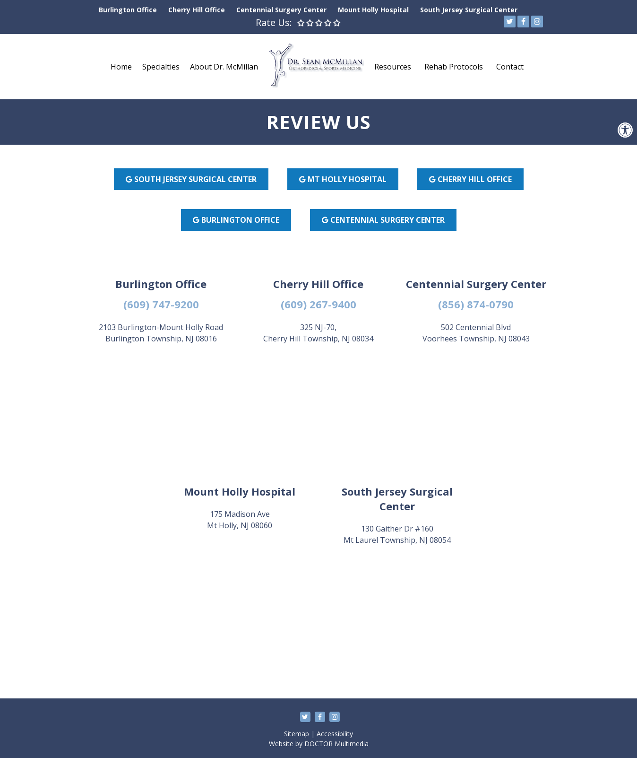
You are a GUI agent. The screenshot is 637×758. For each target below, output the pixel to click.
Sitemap (296, 733)
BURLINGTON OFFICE (236, 220)
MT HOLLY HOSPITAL (343, 179)
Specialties (161, 66)
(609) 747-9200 (161, 304)
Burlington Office (128, 9)
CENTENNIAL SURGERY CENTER (383, 220)
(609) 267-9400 (318, 304)
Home (121, 66)
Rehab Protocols (453, 66)
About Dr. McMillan (224, 66)
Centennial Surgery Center (281, 9)
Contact (510, 66)
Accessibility (335, 733)
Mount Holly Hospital (373, 9)
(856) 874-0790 (476, 304)
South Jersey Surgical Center (468, 9)
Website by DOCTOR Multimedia (319, 743)
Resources (392, 66)
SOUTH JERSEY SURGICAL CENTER (191, 179)
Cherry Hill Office (196, 9)
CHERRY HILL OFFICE (470, 179)
